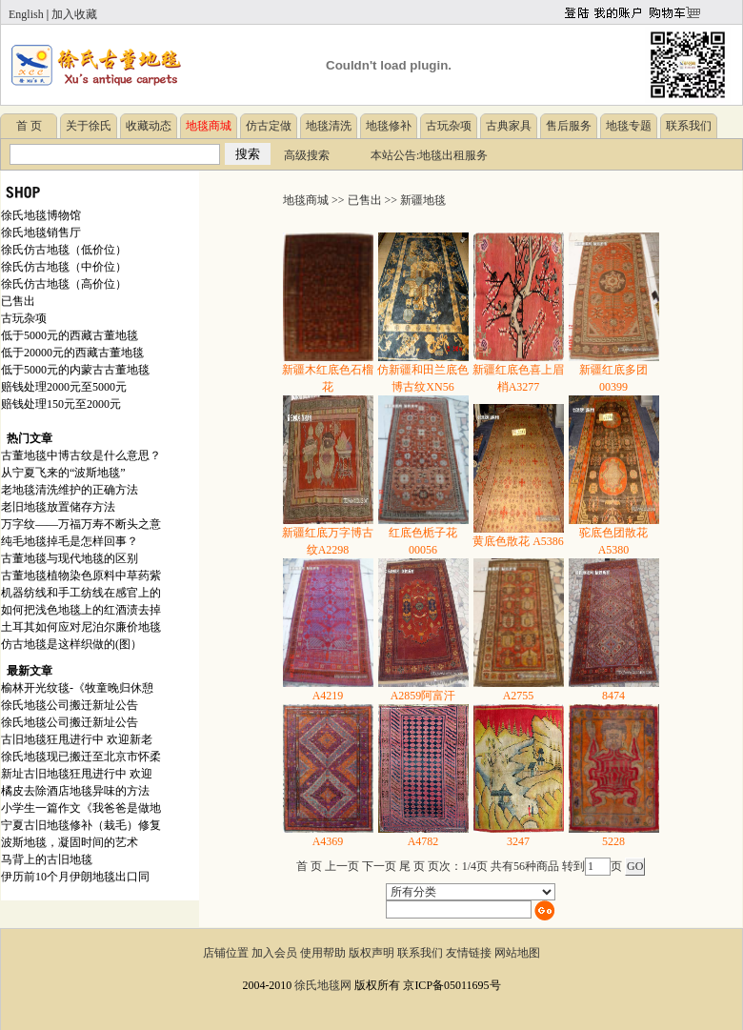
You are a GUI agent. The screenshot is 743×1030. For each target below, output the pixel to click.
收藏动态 (148, 125)
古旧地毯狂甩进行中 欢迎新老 (76, 739)
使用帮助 (323, 952)
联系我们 (689, 125)
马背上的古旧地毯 (46, 859)
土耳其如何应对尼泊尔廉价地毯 (81, 627)
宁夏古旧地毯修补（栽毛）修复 (81, 825)
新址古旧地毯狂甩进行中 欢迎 (76, 773)
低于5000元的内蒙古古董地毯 (75, 369)
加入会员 (274, 952)
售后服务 (569, 125)
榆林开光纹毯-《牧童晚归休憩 (77, 688)
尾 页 (412, 866)
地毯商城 (306, 200)
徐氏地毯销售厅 (41, 232)
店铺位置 (226, 952)
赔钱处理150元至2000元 (61, 404)
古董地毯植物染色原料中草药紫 (81, 575)
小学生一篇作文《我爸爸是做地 (81, 808)
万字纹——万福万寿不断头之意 (81, 524)
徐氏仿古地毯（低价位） (64, 249)
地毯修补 (389, 125)
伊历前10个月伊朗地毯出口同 (75, 876)
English (26, 14)
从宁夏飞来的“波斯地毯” (63, 472)
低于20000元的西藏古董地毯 (72, 352)
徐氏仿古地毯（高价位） (64, 284)
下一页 (379, 866)
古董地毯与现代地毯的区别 (69, 558)
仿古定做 (268, 125)
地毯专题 (629, 125)
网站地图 (517, 952)
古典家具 (509, 125)
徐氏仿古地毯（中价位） (64, 266)
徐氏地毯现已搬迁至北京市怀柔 (81, 756)
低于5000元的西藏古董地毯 (69, 335)
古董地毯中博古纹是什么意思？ (81, 455)
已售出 (18, 301)
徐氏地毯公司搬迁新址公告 (69, 705)
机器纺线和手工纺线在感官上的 (81, 592)
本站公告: (395, 155)
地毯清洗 (328, 125)
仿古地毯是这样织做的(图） (71, 644)
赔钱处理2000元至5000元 (64, 387)
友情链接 (469, 952)
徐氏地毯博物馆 (41, 215)
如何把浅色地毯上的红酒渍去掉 (81, 609)
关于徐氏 (88, 125)
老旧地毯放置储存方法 (58, 507)
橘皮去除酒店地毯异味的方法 (75, 791)
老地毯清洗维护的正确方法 (69, 489)
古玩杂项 (449, 125)
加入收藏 (74, 14)
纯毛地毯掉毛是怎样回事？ (69, 541)
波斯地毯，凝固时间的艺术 (69, 842)
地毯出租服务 (453, 155)
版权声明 (371, 952)
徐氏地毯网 (322, 985)
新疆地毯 (423, 200)
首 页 (29, 125)
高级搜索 (307, 155)
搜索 (247, 154)
